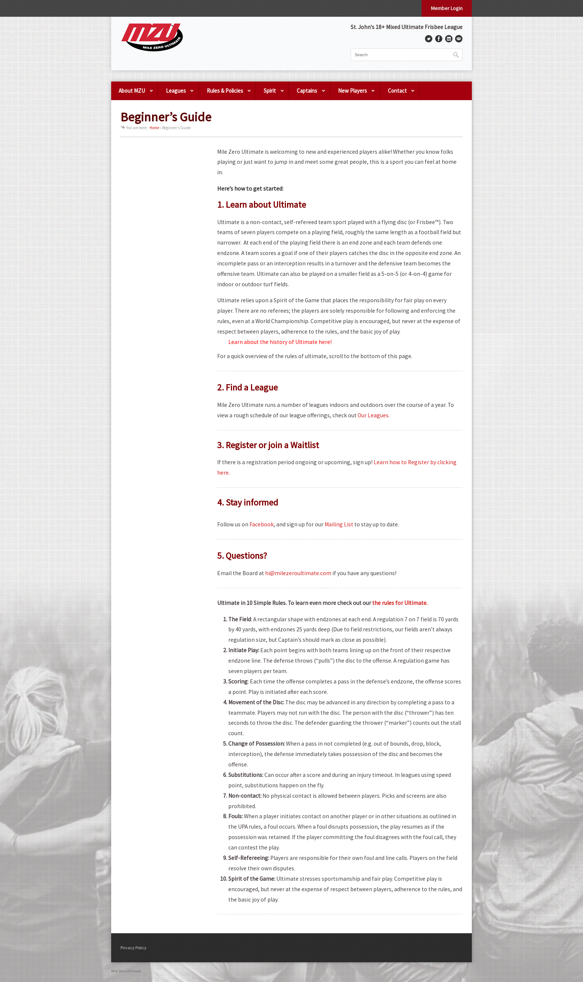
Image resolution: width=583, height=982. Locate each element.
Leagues (176, 93)
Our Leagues (373, 415)
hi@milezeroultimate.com (298, 573)
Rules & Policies (225, 93)
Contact (397, 93)
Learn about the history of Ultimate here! (280, 341)
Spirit (270, 93)
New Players (353, 93)
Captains (307, 93)
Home (154, 127)
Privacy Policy (133, 947)
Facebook (261, 524)
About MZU (132, 93)
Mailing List (339, 524)
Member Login (447, 8)
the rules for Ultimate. (400, 602)
